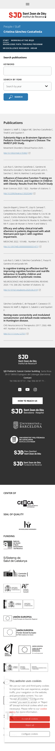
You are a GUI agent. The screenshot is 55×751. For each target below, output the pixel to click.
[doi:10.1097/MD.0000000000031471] (21, 246)
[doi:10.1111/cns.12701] (15, 333)
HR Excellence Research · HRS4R (20, 48)
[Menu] (27, 4)
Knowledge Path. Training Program (23, 44)
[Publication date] (27, 86)
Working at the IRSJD (22, 40)
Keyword (9, 64)
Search (19, 96)
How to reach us (27, 400)
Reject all (30, 725)
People (8, 27)
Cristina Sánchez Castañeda (23, 32)
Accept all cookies (30, 718)
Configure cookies (30, 734)
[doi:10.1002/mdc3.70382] (16, 153)
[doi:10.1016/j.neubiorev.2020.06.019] (21, 289)
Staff (17, 27)
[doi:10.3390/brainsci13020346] (18, 193)
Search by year (13, 79)
